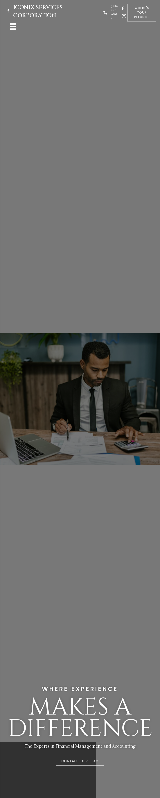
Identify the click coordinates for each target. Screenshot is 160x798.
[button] (141, 12)
